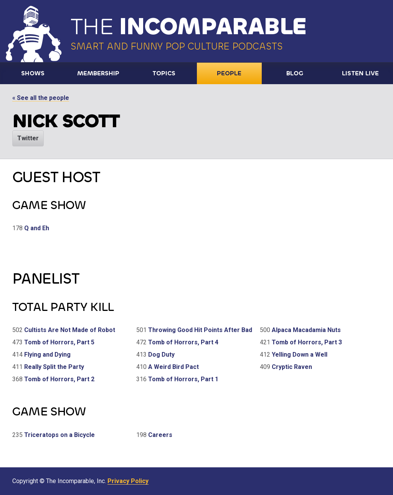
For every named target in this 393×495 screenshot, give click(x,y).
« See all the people (40, 97)
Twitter (28, 138)
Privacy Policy (128, 481)
